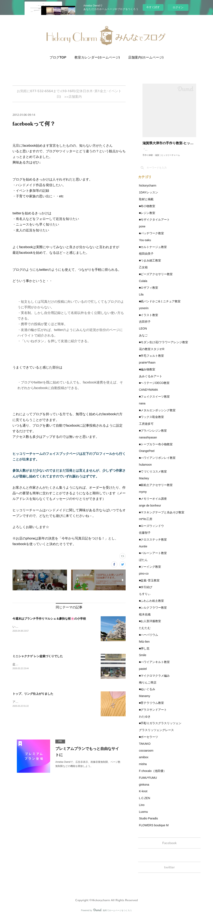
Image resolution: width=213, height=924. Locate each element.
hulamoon (145, 468)
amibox (143, 761)
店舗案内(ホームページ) (145, 57)
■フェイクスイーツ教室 (154, 400)
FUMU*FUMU (148, 782)
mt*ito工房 (145, 523)
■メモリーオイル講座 (153, 502)
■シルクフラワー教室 (153, 611)
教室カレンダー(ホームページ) (97, 57)
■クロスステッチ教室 (153, 543)
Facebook (169, 848)
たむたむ (145, 632)
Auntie (143, 550)
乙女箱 (143, 271)
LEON (143, 332)
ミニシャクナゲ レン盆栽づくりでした (37, 657)
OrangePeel (147, 455)
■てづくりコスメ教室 (153, 475)
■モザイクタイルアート (154, 223)
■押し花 (144, 652)
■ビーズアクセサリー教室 (156, 278)
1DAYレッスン (148, 196)
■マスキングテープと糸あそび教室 (161, 516)
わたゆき (145, 720)
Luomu (143, 816)
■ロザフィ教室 (148, 291)
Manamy (144, 700)
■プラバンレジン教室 (153, 434)
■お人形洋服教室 (150, 625)
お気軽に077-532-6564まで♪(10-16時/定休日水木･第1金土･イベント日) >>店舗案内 (69, 94)
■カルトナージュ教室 (153, 251)
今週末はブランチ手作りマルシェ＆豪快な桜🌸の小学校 (49, 619)
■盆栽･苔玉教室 (149, 584)
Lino (141, 809)
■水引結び (145, 591)
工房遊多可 (146, 428)
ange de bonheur (150, 509)
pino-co (144, 577)
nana (142, 407)
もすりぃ (145, 598)
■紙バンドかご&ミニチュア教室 (160, 305)
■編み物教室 (147, 373)
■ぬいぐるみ (147, 693)
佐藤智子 (145, 536)
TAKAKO (145, 747)
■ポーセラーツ (148, 741)
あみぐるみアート (150, 380)
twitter (169, 873)
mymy (143, 496)
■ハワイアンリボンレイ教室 (157, 462)
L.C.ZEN (144, 802)
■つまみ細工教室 (150, 264)
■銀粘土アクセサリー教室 (156, 489)
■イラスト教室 (148, 319)
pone (142, 230)
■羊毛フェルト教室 (151, 359)
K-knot (143, 795)
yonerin (144, 312)
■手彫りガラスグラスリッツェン (160, 727)
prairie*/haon (147, 366)
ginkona (144, 788)
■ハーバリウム (148, 639)
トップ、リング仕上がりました (32, 695)
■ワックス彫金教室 (151, 421)
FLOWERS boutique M (153, 829)
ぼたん (143, 564)
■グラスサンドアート (153, 713)
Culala (143, 285)
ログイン (178, 7)
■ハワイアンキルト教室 (154, 666)
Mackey (144, 482)
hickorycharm (147, 189)
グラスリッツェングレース (156, 734)
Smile (142, 659)
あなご (143, 339)
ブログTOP (58, 57)
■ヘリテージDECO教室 (154, 387)
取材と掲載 (146, 203)
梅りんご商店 (147, 686)
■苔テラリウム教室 (151, 707)
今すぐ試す (153, 7)
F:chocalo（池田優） (152, 775)
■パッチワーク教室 (151, 237)
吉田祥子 (145, 325)
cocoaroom (146, 754)
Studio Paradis (148, 822)
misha (143, 768)
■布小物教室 (147, 210)
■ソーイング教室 (150, 570)
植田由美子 (146, 257)
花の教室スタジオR (151, 353)
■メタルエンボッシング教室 (157, 414)
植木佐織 (145, 618)
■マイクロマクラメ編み (154, 679)
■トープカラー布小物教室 (156, 448)
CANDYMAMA (148, 393)
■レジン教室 (147, 217)
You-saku (145, 244)
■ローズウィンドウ (151, 530)
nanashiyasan (148, 441)
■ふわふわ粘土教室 (151, 605)
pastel (143, 673)
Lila (141, 298)
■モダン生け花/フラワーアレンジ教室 (163, 346)
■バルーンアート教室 (153, 557)
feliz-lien (144, 645)
